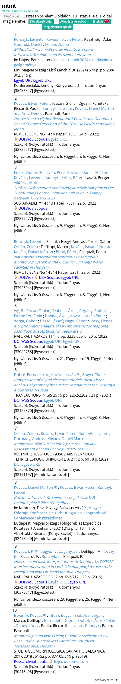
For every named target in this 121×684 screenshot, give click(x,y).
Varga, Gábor (25, 320)
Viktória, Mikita (27, 182)
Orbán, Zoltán (57, 44)
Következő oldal (41, 21)
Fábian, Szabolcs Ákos (57, 310)
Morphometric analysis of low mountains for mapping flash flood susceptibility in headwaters (61, 328)
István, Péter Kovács (62, 172)
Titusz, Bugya (60, 615)
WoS (30, 139)
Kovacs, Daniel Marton (67, 438)
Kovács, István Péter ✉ (90, 246)
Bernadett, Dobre (59, 620)
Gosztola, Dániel (28, 44)
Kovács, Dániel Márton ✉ (35, 487)
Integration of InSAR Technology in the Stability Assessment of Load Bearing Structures (54, 446)
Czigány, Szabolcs (94, 310)
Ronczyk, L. (51, 556)
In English (99, 21)
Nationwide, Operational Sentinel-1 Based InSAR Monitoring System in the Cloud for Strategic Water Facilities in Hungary (58, 262)
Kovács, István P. (65, 374)
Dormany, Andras (29, 438)
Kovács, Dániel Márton (33, 251)
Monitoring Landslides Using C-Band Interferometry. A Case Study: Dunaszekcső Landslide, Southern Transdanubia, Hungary (61, 641)
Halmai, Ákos (56, 315)
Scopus (41, 139)
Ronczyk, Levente (29, 39)
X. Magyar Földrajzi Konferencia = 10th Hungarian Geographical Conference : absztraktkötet (60, 513)
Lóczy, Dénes (31, 113)
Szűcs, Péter (72, 177)
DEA (43, 277)
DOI (22, 139)
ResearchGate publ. (31, 661)
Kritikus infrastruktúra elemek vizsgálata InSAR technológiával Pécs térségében (54, 500)
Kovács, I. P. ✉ (26, 551)
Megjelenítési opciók (58, 27)
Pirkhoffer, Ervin (28, 315)
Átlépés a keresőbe (73, 21)
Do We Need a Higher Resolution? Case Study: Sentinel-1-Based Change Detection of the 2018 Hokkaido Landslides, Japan (64, 123)
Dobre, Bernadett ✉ (31, 374)
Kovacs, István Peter (58, 433)
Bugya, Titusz (93, 374)
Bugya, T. (48, 551)
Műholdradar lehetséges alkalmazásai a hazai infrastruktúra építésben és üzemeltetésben (53, 52)
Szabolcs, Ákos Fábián (96, 620)
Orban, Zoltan (26, 433)
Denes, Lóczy (27, 625)
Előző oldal (11, 16)
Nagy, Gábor (76, 320)
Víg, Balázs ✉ (25, 310)
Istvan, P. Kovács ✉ (30, 615)
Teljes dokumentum (71, 661)
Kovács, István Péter (63, 39)
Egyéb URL (23, 80)
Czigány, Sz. (68, 551)
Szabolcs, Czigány (89, 615)
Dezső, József (51, 320)
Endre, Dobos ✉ (28, 172)
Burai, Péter (66, 251)
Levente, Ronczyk (44, 177)
